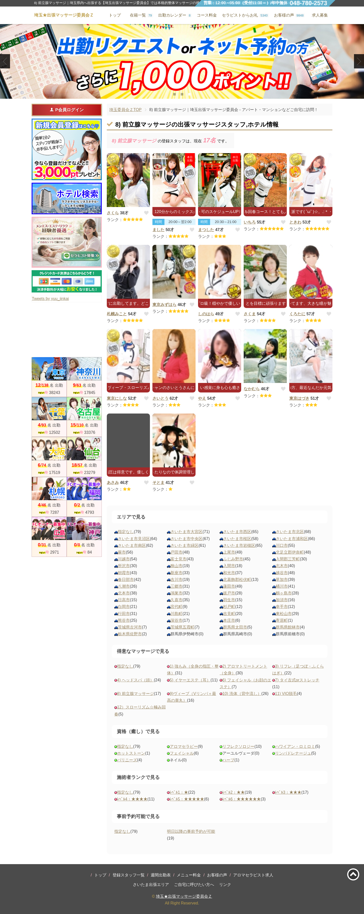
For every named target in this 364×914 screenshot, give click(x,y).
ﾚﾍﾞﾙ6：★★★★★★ (241, 799)
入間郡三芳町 (288, 559)
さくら (113, 213)
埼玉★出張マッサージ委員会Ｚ (184, 896)
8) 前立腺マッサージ (135, 693)
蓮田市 (229, 586)
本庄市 (229, 620)
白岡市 (124, 606)
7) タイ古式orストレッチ (297, 680)
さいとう (160, 398)
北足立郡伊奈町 (290, 552)
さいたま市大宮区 (186, 532)
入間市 (229, 566)
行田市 (124, 614)
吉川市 (176, 579)
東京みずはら (164, 304)
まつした (206, 230)
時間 (158, 222)
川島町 (176, 614)
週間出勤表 (161, 875)
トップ (100, 875)
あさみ (113, 482)
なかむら (252, 389)
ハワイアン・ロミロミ (295, 746)
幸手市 (282, 606)
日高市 (124, 600)
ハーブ (228, 760)
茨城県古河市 (130, 627)
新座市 (176, 573)
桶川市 (282, 586)
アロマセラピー (184, 746)
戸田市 (176, 552)
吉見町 (229, 614)
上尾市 (229, 552)
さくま (250, 314)
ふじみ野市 (233, 559)
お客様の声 (217, 875)
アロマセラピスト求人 (253, 875)
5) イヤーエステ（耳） (190, 680)
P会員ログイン (66, 109)
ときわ (295, 222)
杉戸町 (229, 606)
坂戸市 (229, 593)
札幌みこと (117, 314)
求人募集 (320, 15)
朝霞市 (124, 573)
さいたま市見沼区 (134, 539)
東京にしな (117, 398)
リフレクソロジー (238, 746)
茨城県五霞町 (182, 627)
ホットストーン (131, 753)
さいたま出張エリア (151, 884)
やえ (202, 398)
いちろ (250, 222)
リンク (225, 884)
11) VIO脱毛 (286, 693)
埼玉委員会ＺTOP (125, 110)
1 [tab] (174, 94)
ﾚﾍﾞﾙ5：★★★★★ (187, 799)
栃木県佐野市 (130, 634)
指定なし (126, 532)
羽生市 (229, 600)
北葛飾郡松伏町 (237, 579)
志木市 (282, 566)
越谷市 (282, 573)
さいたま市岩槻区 (239, 545)
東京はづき (299, 398)
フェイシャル (182, 753)
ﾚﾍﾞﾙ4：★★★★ (132, 799)
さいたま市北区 (290, 532)
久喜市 (176, 600)
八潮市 (124, 586)
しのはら (206, 314)
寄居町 (282, 620)
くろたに (297, 314)
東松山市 (284, 614)
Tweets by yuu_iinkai (50, 298)
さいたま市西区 (237, 532)
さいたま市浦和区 (292, 539)
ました (158, 230)
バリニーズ (127, 760)
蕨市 (122, 552)
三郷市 (176, 586)
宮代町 (176, 606)
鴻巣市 (176, 593)
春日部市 (126, 579)
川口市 (282, 545)
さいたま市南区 (132, 545)
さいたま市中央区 (186, 539)
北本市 (124, 593)
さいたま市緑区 (184, 545)
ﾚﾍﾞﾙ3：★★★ (288, 792)
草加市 (282, 579)
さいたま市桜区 (237, 539)
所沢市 (124, 566)
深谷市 (176, 620)
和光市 (229, 573)
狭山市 (176, 566)
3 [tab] (189, 94)
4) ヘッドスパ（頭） (135, 680)
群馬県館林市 (288, 627)
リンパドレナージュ (293, 753)
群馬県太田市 (235, 627)
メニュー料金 (189, 875)
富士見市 (178, 559)
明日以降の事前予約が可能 (191, 831)
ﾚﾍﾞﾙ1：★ (179, 792)
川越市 (124, 559)
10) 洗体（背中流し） (241, 693)
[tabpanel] (182, 61)
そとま (158, 482)
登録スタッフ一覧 (129, 875)
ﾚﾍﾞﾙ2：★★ (233, 792)
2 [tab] (182, 94)
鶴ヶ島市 (284, 593)
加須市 (282, 600)
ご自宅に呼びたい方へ (194, 884)
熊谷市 (124, 620)
